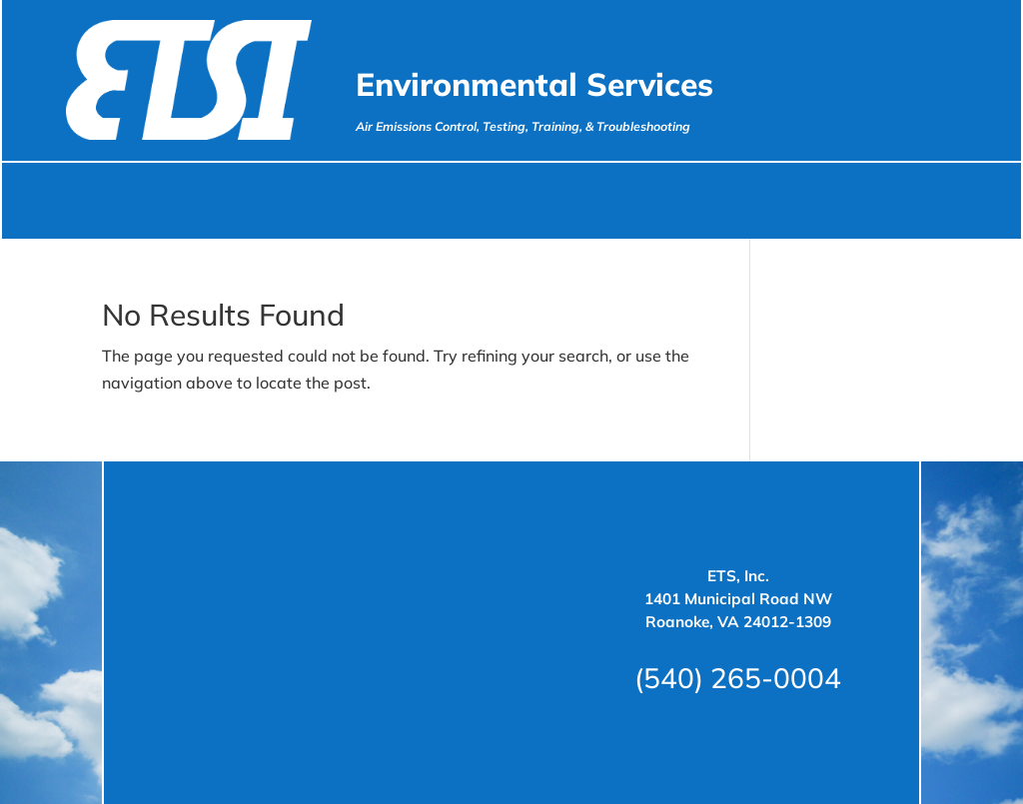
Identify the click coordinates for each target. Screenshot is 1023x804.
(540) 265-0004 (737, 677)
